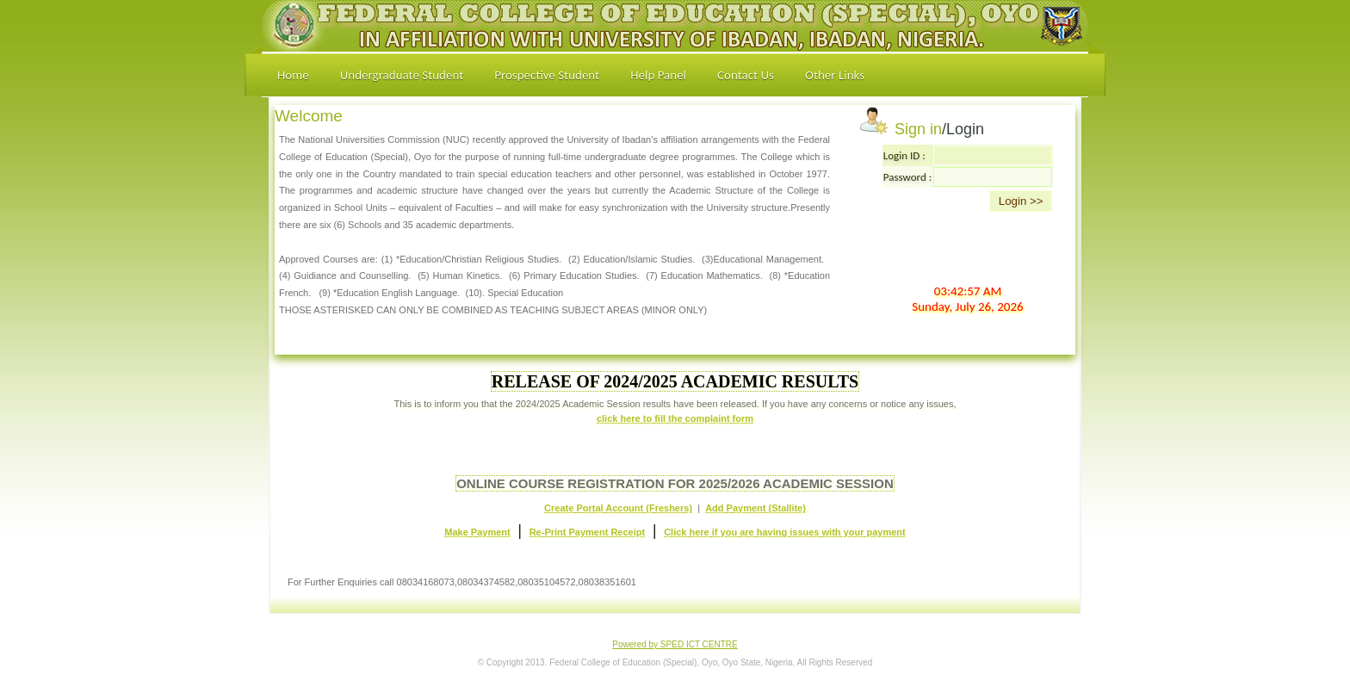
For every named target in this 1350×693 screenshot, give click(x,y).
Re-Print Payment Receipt (587, 532)
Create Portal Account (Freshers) (618, 508)
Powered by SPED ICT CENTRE (674, 644)
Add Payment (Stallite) (755, 508)
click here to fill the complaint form (675, 418)
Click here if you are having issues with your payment (785, 532)
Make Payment (477, 532)
